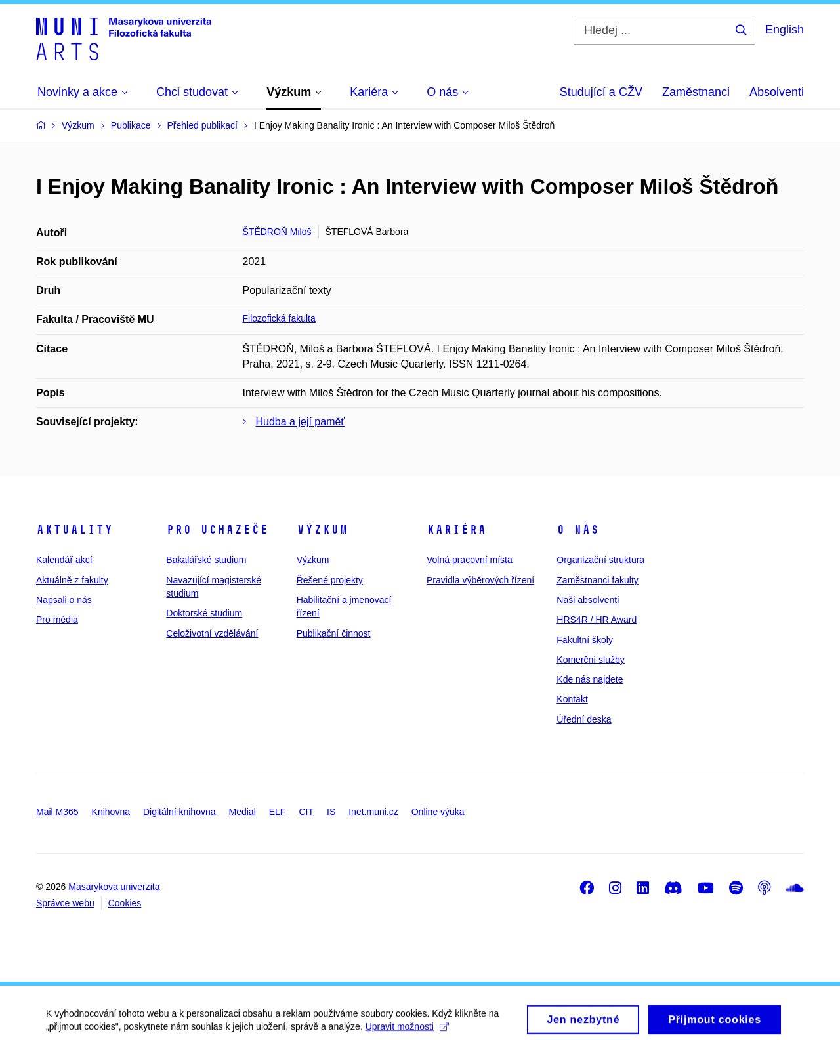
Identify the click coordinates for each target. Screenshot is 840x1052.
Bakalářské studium (206, 560)
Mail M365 (57, 812)
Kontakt (571, 699)
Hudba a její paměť (300, 421)
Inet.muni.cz (373, 812)
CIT (306, 812)
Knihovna (111, 812)
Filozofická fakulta (279, 318)
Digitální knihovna (179, 812)
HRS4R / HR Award (596, 619)
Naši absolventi (587, 600)
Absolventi (776, 91)
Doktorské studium (204, 613)
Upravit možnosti (407, 1030)
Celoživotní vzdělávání (212, 633)
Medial (242, 812)
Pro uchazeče (217, 529)
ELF (277, 812)
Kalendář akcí (64, 560)
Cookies (125, 903)
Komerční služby (590, 659)
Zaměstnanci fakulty (597, 580)
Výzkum (322, 529)
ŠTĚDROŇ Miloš (277, 231)
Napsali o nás (64, 600)
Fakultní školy (584, 640)
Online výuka (438, 812)
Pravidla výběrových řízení (480, 580)
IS (331, 812)
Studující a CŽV (601, 91)
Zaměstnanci (696, 91)
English (784, 29)
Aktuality (74, 529)
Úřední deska (583, 719)
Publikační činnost (334, 633)
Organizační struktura (600, 560)
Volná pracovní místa (470, 560)
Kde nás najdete (589, 679)
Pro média (57, 619)
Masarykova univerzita (113, 886)
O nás (577, 529)
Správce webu (65, 903)
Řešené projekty (330, 580)
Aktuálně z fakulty (72, 580)
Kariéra (456, 529)
